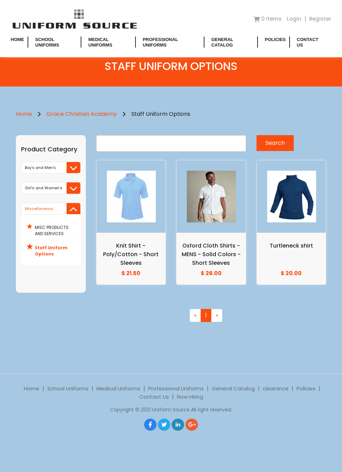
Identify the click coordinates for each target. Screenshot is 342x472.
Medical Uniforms (100, 42)
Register (320, 18)
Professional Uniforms (160, 42)
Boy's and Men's (52, 167)
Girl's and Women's (52, 188)
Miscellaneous (52, 208)
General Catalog (222, 42)
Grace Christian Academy (82, 114)
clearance (276, 397)
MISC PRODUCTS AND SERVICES (47, 229)
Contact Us (154, 405)
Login (295, 18)
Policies (275, 39)
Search (275, 143)
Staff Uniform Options (47, 249)
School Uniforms (47, 42)
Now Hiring (190, 405)
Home (17, 39)
